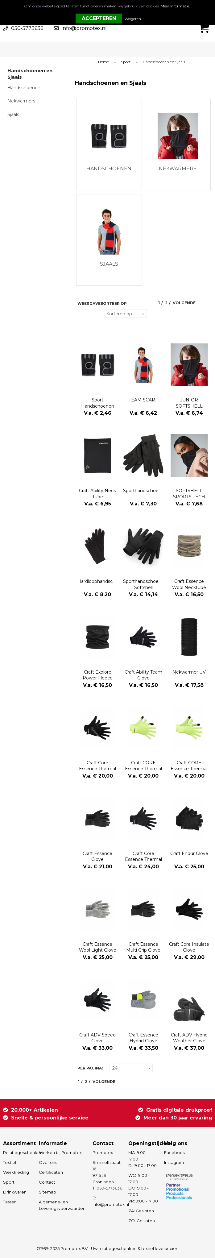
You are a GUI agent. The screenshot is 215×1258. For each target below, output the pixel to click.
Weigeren (132, 18)
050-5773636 (27, 28)
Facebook (174, 1152)
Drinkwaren (15, 1191)
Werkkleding (16, 1172)
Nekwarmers (21, 101)
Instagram (174, 1162)
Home (103, 62)
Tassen (10, 1201)
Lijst (81, 325)
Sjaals (13, 114)
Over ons (48, 1162)
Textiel (9, 1162)
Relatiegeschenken (18, 1152)
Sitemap (47, 1191)
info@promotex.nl (84, 28)
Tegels (81, 313)
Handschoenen (23, 87)
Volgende (184, 303)
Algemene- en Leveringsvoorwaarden (62, 1205)
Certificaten (51, 1172)
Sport (126, 62)
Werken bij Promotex (60, 1152)
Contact (47, 1182)
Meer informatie (175, 6)
